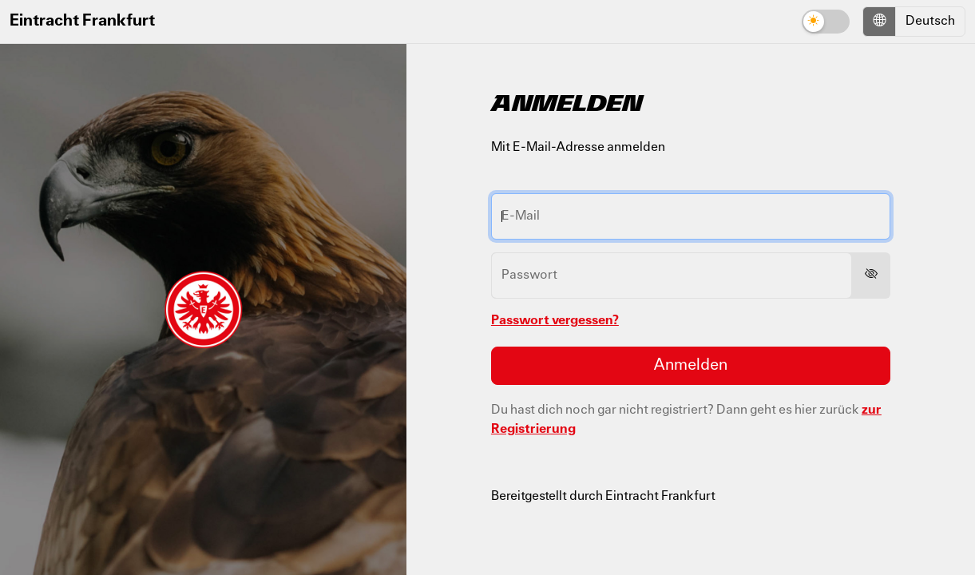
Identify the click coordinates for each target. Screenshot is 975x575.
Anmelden (690, 366)
